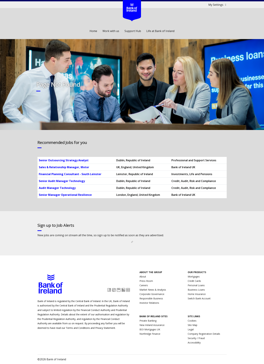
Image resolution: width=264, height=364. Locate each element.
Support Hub (133, 31)
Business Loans (196, 289)
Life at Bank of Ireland (160, 31)
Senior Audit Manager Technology (62, 181)
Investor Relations (149, 302)
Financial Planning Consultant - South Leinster (70, 174)
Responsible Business (151, 298)
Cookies (192, 320)
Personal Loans (196, 285)
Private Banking (147, 320)
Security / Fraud (196, 338)
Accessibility (194, 342)
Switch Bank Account (199, 298)
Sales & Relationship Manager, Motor (64, 167)
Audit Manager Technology (57, 188)
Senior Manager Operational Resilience (65, 195)
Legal (191, 329)
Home (93, 31)
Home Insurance (197, 294)
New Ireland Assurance (152, 325)
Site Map (192, 325)
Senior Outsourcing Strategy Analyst (64, 160)
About (142, 276)
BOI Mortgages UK (149, 329)
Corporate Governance (151, 294)
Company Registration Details (204, 333)
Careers (143, 285)
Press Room (146, 281)
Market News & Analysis (152, 289)
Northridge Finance (149, 333)
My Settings (217, 5)
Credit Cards (194, 281)
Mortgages (194, 276)
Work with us (111, 31)
